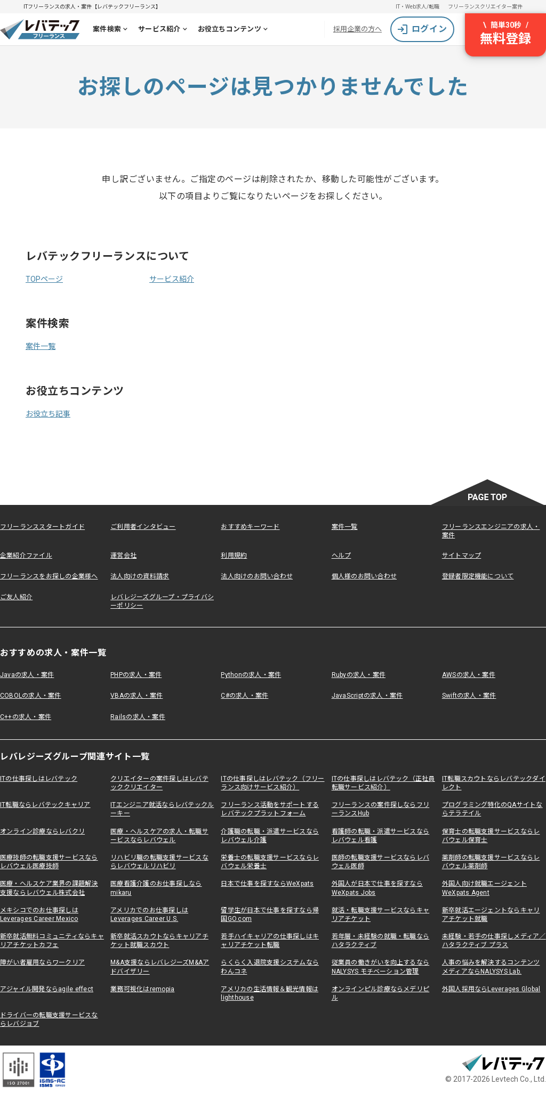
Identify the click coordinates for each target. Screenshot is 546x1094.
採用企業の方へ (357, 29)
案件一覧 (40, 346)
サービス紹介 (164, 30)
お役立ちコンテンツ (235, 30)
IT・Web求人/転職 (417, 7)
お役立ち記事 (48, 414)
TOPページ (44, 279)
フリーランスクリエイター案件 (485, 7)
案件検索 (112, 30)
